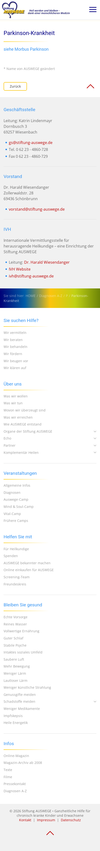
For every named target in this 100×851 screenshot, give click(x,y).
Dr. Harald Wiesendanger (47, 262)
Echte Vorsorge (15, 617)
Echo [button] (50, 438)
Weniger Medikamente (22, 708)
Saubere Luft (14, 659)
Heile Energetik (16, 722)
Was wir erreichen (18, 417)
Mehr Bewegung (17, 666)
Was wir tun (13, 403)
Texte (8, 769)
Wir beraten (13, 339)
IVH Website (20, 269)
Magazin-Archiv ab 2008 (23, 762)
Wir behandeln (15, 346)
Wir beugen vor (16, 361)
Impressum (46, 820)
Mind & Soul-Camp (19, 506)
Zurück (15, 86)
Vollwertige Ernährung (21, 631)
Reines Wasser (15, 624)
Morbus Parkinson (32, 49)
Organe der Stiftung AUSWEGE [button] (50, 431)
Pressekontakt (15, 784)
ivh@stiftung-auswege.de (31, 276)
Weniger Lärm (15, 673)
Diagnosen (12, 492)
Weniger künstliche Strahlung (27, 687)
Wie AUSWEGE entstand (23, 424)
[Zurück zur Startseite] (36, 9)
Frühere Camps (16, 520)
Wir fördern (13, 353)
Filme (8, 777)
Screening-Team (17, 577)
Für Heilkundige (16, 549)
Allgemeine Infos (17, 485)
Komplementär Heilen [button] (50, 452)
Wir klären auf (15, 368)
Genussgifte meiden (20, 694)
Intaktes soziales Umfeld (23, 652)
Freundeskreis (15, 584)
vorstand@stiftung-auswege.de (37, 209)
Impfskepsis (13, 715)
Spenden (11, 556)
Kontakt (25, 820)
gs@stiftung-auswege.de (31, 142)
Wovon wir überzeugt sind (25, 410)
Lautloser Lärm (15, 680)
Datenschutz (71, 820)
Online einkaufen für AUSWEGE (29, 570)
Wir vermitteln (15, 332)
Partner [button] (50, 445)
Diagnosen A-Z (15, 791)
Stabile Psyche (15, 645)
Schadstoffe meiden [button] (50, 701)
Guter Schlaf (13, 638)
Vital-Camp (12, 513)
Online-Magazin (16, 755)
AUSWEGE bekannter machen (27, 563)
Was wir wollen (16, 396)
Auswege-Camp (16, 499)
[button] (92, 9)
